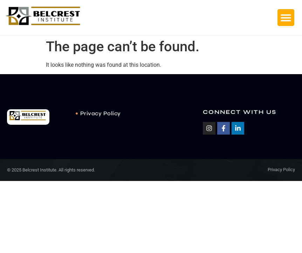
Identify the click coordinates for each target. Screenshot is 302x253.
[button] (285, 17)
